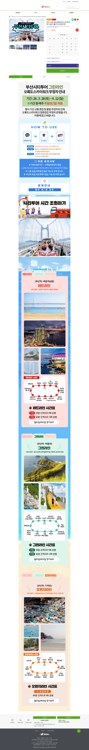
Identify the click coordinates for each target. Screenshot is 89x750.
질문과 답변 (20, 721)
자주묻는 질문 (28, 721)
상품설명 (21, 76)
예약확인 (12, 721)
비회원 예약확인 (75, 1)
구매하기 (63, 71)
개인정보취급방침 (50, 730)
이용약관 (42, 730)
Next (26, 6)
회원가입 (69, 1)
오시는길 (68, 76)
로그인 (64, 1)
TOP (79, 731)
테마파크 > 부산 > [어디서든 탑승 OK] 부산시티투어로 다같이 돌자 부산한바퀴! (28, 16)
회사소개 (36, 730)
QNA (44, 76)
